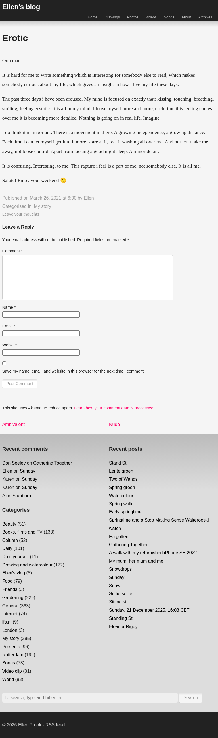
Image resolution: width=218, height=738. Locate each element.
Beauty (9, 524)
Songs (169, 17)
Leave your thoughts (20, 214)
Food (7, 581)
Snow (114, 585)
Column (10, 540)
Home (92, 17)
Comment (12, 251)
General (10, 605)
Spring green (122, 487)
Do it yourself (15, 556)
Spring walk (121, 503)
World (8, 679)
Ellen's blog (21, 7)
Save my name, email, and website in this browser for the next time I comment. (73, 371)
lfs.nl (7, 622)
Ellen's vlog (13, 572)
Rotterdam (13, 654)
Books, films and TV (22, 532)
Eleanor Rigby (123, 626)
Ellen (89, 198)
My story (42, 206)
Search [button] (190, 697)
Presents (11, 646)
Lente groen (121, 471)
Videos (151, 17)
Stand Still (119, 463)
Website (9, 345)
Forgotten (118, 536)
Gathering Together (52, 463)
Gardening (13, 597)
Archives (205, 17)
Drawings (112, 17)
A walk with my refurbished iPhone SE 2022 (153, 552)
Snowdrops (120, 569)
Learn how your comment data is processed (113, 408)
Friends (9, 589)
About (186, 17)
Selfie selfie (120, 593)
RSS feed (55, 724)
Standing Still (122, 618)
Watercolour (121, 495)
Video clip (12, 671)
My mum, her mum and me (136, 561)
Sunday (27, 471)
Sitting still (119, 601)
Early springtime (125, 511)
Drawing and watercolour (27, 565)
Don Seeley (14, 463)
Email (8, 326)
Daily (7, 548)
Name (9, 307)
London (9, 630)
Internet (10, 613)
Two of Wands (123, 479)
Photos (133, 17)
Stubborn (21, 495)
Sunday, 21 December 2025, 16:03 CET (149, 610)
